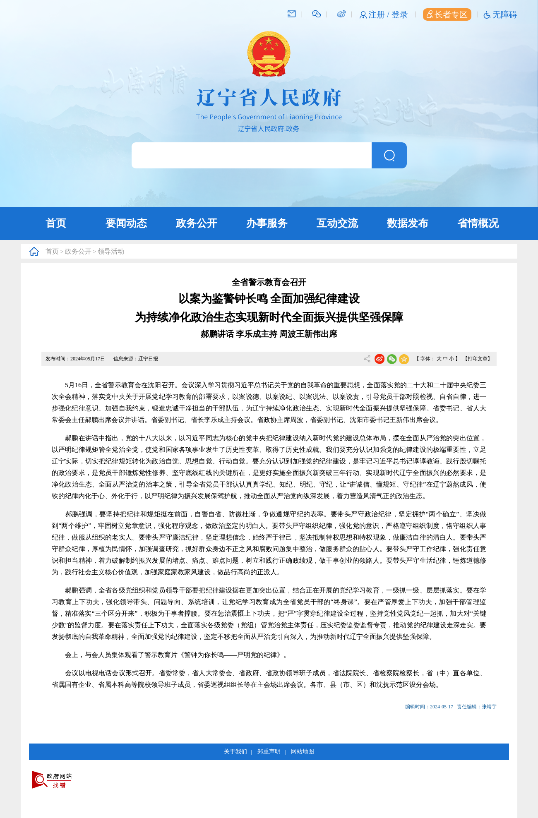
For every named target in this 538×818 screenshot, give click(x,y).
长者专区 (447, 14)
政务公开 (196, 223)
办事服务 (267, 223)
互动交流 (337, 223)
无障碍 (504, 14)
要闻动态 (126, 223)
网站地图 (302, 751)
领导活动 (111, 251)
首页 (56, 223)
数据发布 (407, 223)
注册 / (379, 14)
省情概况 (478, 223)
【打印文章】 (477, 359)
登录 (399, 14)
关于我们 (235, 751)
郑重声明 (269, 751)
